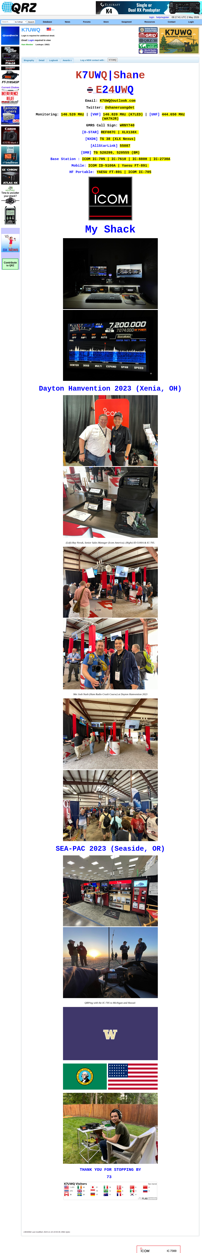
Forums (87, 22)
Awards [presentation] (67, 60)
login (151, 17)
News (67, 22)
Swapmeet (126, 22)
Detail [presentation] (41, 60)
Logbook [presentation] (53, 60)
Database (47, 22)
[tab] (29, 60)
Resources (150, 22)
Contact (171, 22)
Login (191, 22)
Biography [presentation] (29, 60)
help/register (162, 17)
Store (106, 22)
